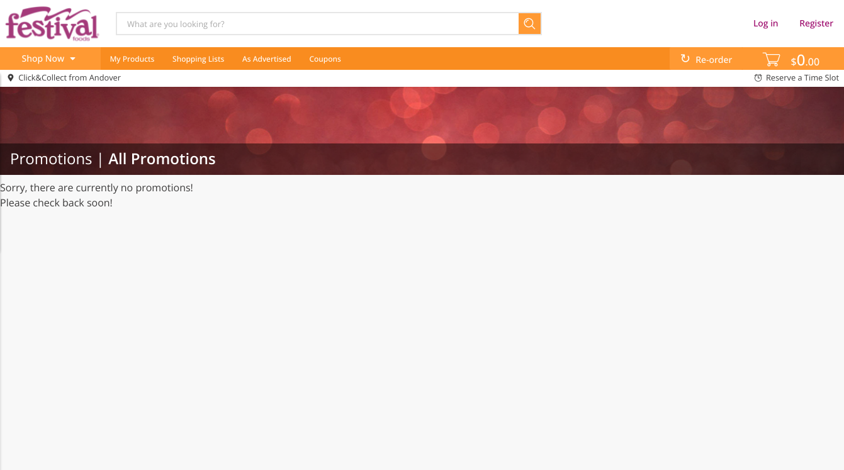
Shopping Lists (198, 58)
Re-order (713, 60)
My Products (132, 58)
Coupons (324, 58)
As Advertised (266, 58)
